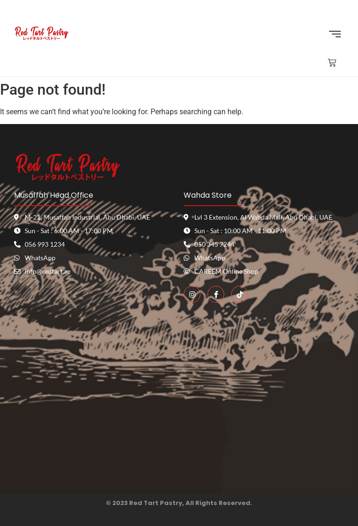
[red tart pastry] (94, 396)
